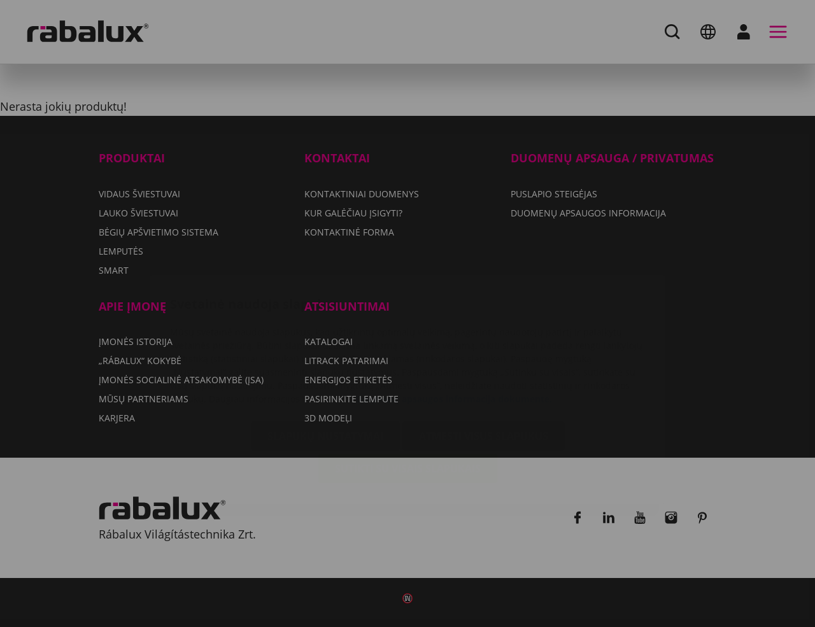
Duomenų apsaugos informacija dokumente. (454, 323)
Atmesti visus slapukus (483, 360)
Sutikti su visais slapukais (408, 393)
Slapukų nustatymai (325, 360)
